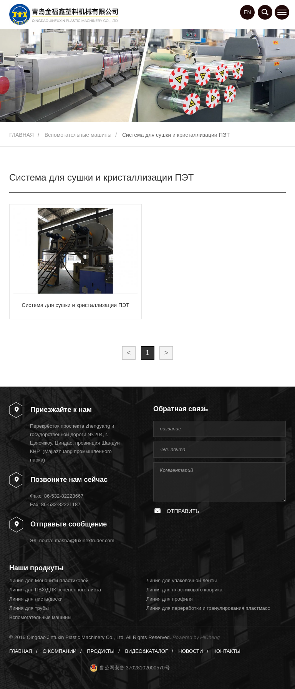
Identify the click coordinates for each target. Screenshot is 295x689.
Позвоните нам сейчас (69, 479)
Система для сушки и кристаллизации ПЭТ (176, 135)
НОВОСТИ (190, 651)
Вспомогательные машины (78, 135)
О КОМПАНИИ (59, 651)
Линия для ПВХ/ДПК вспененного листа (55, 590)
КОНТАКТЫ (227, 651)
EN (247, 12)
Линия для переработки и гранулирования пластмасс (208, 608)
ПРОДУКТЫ (100, 651)
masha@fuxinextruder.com (84, 540)
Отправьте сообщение (68, 524)
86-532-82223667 (64, 496)
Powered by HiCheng (196, 637)
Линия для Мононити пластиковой (48, 580)
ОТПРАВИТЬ (183, 511)
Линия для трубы (29, 608)
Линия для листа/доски (36, 599)
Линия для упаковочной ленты (181, 580)
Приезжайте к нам (61, 409)
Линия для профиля (169, 599)
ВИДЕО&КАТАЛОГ (146, 651)
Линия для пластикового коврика (184, 590)
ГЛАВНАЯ (21, 135)
